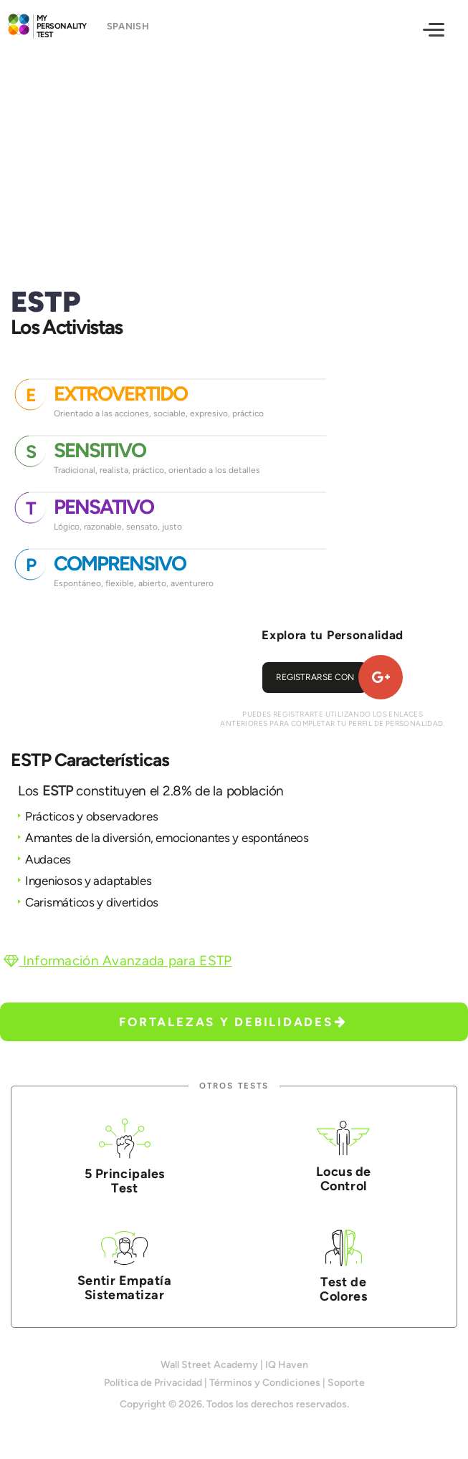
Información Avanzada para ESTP (118, 960)
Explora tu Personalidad (332, 635)
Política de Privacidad (153, 1383)
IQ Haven (286, 1365)
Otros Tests (234, 1086)
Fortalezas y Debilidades (233, 1022)
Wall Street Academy (209, 1365)
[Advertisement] (234, 154)
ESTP (57, 791)
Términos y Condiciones (264, 1383)
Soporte (346, 1383)
